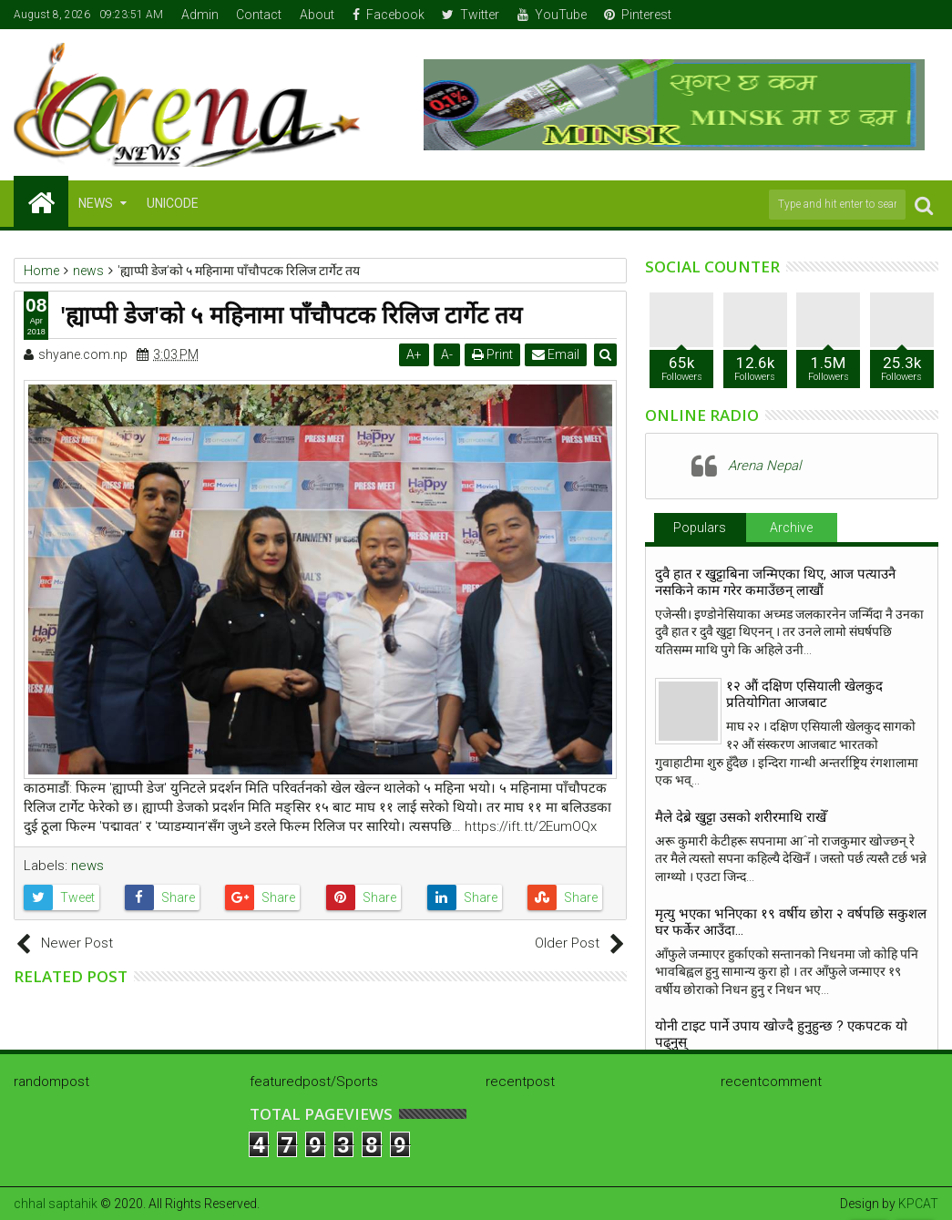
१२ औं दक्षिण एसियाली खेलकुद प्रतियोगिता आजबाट (804, 694)
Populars (699, 527)
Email (556, 354)
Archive (791, 527)
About (317, 14)
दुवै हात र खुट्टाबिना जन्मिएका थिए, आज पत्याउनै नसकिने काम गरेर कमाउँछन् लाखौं (775, 582)
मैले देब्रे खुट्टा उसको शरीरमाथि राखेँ (740, 817)
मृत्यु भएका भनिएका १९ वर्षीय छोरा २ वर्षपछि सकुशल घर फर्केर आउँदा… (790, 922)
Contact (259, 14)
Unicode (173, 203)
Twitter (470, 14)
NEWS (95, 203)
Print (493, 354)
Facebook (389, 14)
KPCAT (918, 1203)
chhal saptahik (55, 1203)
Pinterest (637, 14)
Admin (200, 14)
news (87, 865)
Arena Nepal (764, 465)
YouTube (552, 14)
